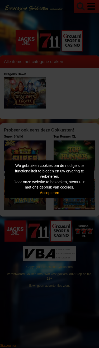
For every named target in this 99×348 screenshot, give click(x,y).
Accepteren (49, 193)
